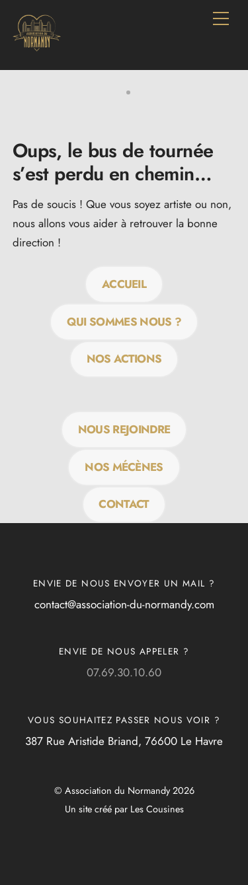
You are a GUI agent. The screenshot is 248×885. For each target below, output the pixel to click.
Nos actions (124, 359)
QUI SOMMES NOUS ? (124, 322)
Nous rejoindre (124, 429)
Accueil (124, 284)
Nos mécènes (124, 467)
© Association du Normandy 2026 (124, 790)
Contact (124, 504)
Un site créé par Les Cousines (124, 809)
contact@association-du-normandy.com (124, 604)
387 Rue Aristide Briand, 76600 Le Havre (124, 741)
